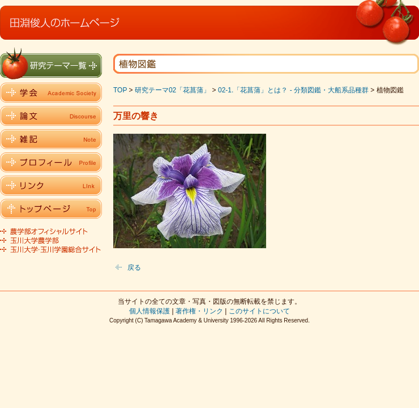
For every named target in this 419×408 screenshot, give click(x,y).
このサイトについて (259, 311)
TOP (120, 90)
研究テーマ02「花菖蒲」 (172, 90)
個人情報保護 (149, 311)
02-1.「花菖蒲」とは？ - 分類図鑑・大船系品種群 (293, 90)
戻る (134, 267)
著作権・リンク (199, 311)
